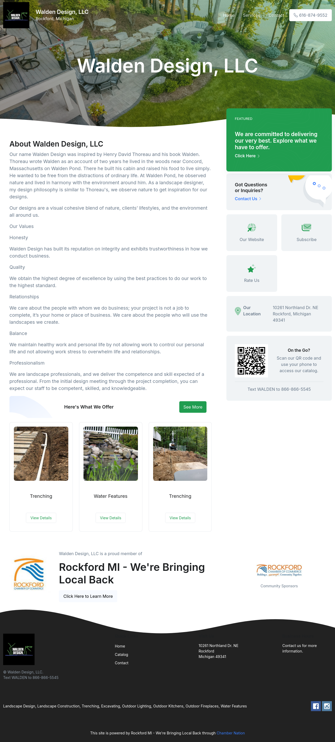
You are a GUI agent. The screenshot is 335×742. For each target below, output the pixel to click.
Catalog (121, 654)
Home (229, 15)
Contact (276, 15)
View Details (41, 518)
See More (193, 407)
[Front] (17, 15)
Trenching (41, 496)
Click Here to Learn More (88, 596)
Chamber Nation (231, 733)
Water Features (110, 496)
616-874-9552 (310, 15)
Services (251, 15)
